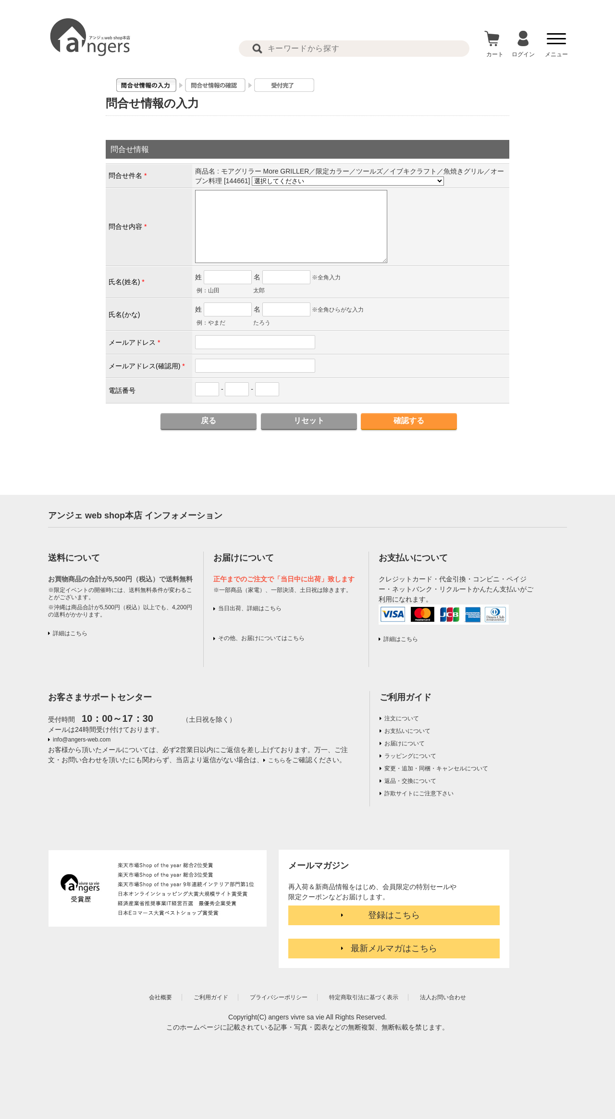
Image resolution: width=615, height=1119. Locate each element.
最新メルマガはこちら (394, 948)
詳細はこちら (70, 633)
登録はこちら (394, 915)
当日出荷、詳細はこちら (250, 608)
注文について (401, 718)
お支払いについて (407, 731)
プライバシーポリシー (279, 997)
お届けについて (404, 743)
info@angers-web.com (82, 739)
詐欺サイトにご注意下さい (419, 793)
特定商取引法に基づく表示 (363, 997)
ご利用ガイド (405, 697)
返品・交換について (410, 781)
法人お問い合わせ (443, 997)
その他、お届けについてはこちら (261, 638)
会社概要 (160, 997)
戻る (208, 420)
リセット (309, 420)
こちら (276, 760)
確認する (409, 420)
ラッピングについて (410, 756)
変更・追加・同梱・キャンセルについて (436, 768)
